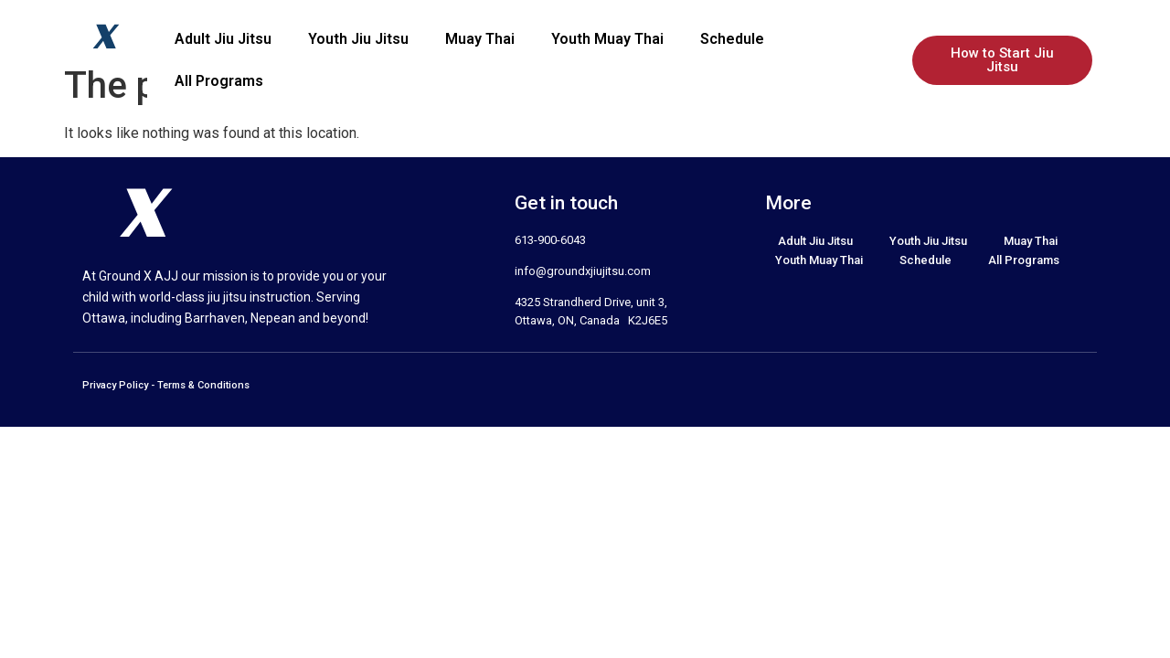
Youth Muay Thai (607, 39)
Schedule (732, 39)
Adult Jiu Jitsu (223, 39)
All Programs (219, 81)
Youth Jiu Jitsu (358, 39)
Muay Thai (480, 39)
